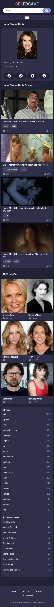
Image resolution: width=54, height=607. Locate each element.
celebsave (27, 3)
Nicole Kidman (26, 538)
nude (26, 414)
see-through (26, 472)
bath (6, 126)
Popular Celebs (12, 518)
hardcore (26, 499)
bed (26, 510)
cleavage (26, 435)
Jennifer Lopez (26, 532)
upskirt (26, 504)
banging (26, 462)
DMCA (39, 591)
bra (26, 446)
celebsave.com (24, 602)
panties (26, 494)
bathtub (7, 261)
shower (26, 488)
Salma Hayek (26, 554)
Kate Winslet (26, 543)
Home (13, 591)
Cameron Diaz (26, 548)
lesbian (26, 483)
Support (26, 591)
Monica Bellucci (26, 527)
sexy (26, 478)
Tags (8, 410)
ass (26, 467)
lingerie (26, 441)
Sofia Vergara (26, 564)
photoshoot (26, 457)
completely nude (26, 430)
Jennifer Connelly (26, 559)
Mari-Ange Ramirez (26, 570)
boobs (26, 451)
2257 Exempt (27, 596)
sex (26, 425)
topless (26, 419)
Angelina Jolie (26, 522)
